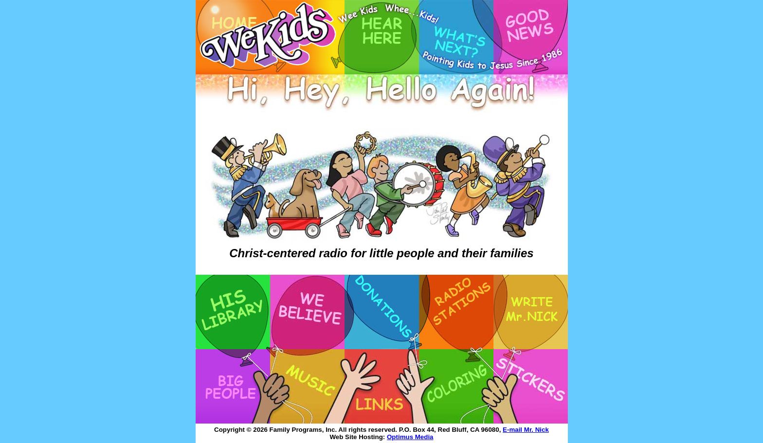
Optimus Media (410, 437)
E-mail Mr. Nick (526, 429)
